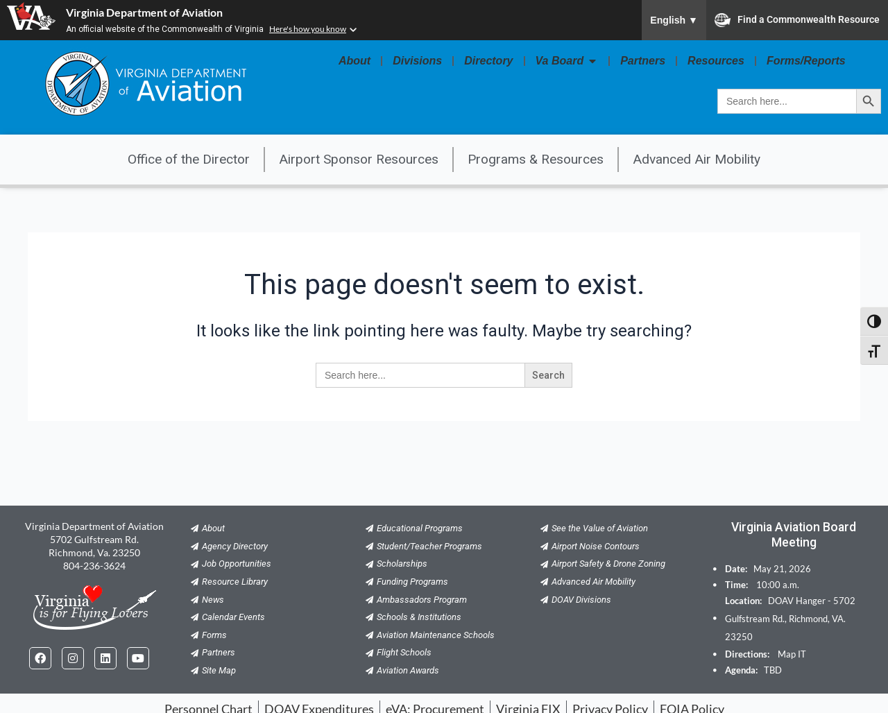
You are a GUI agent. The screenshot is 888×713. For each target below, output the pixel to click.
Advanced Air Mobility (696, 159)
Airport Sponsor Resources (358, 159)
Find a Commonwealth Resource (797, 20)
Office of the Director (189, 159)
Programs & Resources (536, 159)
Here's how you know (307, 29)
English (674, 20)
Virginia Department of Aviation (144, 12)
